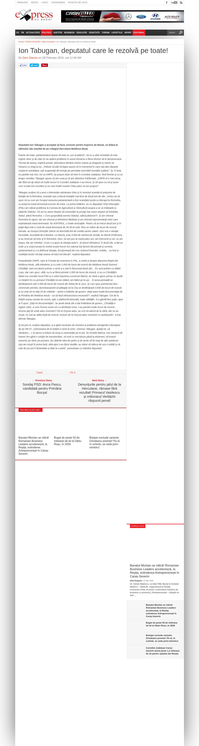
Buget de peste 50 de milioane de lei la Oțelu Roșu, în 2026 (67, 440)
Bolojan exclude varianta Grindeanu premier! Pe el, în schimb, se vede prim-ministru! (162, 638)
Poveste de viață (77, 2)
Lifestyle (117, 32)
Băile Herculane (48, 42)
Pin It (72, 372)
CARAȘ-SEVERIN (32, 42)
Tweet (39, 372)
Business (69, 32)
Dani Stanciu (30, 57)
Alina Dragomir (136, 581)
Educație (82, 32)
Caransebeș (58, 2)
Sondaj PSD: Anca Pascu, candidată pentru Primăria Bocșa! (42, 388)
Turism (106, 32)
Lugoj (44, 2)
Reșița (34, 2)
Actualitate (33, 32)
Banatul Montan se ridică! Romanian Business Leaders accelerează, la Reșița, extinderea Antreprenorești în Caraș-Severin (154, 571)
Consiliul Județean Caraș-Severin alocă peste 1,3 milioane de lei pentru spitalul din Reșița (163, 651)
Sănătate (94, 32)
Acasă (21, 42)
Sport (127, 32)
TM (22, 32)
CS (17, 32)
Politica (46, 32)
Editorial (139, 32)
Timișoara (22, 2)
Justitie (57, 32)
